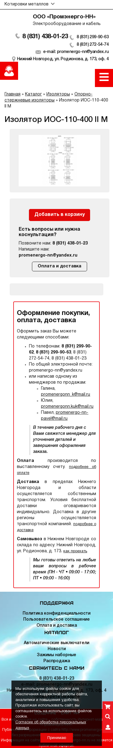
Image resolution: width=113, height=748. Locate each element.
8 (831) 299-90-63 (92, 37)
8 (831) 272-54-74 (92, 45)
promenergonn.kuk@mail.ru (67, 407)
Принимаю (56, 738)
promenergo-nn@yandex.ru (48, 255)
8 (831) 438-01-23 (45, 36)
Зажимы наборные (56, 655)
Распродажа (56, 661)
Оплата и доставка (59, 266)
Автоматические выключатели (56, 643)
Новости (57, 649)
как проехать (75, 551)
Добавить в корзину (59, 215)
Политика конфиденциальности (56, 614)
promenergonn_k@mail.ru (65, 395)
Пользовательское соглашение (56, 620)
